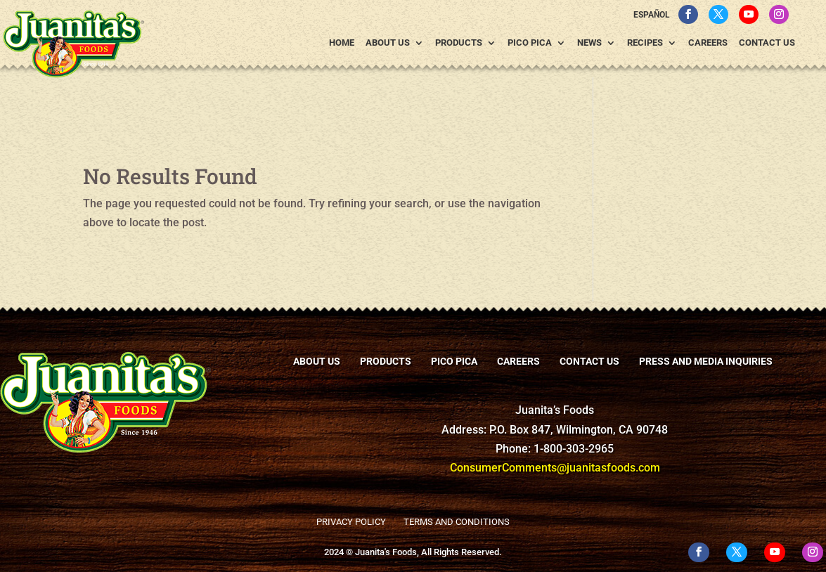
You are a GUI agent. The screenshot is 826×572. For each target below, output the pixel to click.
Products (458, 43)
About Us (388, 43)
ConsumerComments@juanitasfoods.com (555, 467)
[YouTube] (749, 14)
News (589, 43)
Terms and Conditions (457, 521)
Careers (708, 43)
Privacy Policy (351, 521)
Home (341, 43)
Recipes (645, 43)
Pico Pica (530, 43)
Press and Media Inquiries (706, 361)
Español (651, 15)
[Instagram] (779, 14)
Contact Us (767, 43)
